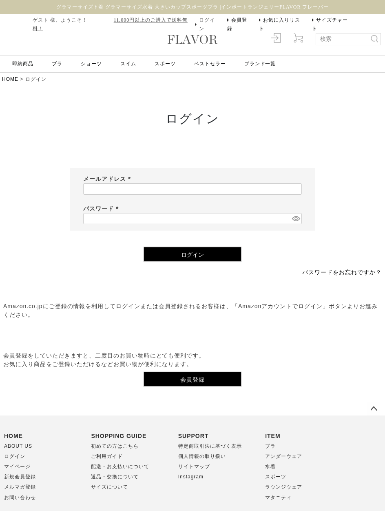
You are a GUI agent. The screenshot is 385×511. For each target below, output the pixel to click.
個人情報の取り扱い (202, 456)
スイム (128, 64)
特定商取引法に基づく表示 (210, 446)
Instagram (191, 477)
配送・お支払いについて (120, 466)
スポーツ (165, 64)
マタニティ (278, 497)
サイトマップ (194, 466)
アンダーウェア (283, 456)
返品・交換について (115, 477)
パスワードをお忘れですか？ (342, 272)
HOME (10, 79)
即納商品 (22, 64)
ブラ (57, 64)
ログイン (207, 24)
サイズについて (109, 487)
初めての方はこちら (115, 446)
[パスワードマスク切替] (295, 218)
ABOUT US (18, 446)
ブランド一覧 (260, 64)
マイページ (17, 466)
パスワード (102, 208)
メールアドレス (108, 179)
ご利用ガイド (107, 456)
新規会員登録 (20, 477)
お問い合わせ (20, 497)
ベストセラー (210, 64)
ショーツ (91, 64)
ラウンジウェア (283, 487)
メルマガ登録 (20, 487)
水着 (270, 466)
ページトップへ (373, 408)
